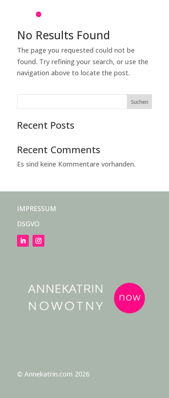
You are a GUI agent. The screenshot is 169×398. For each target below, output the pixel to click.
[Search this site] (84, 101)
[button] (146, 19)
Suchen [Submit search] (139, 101)
